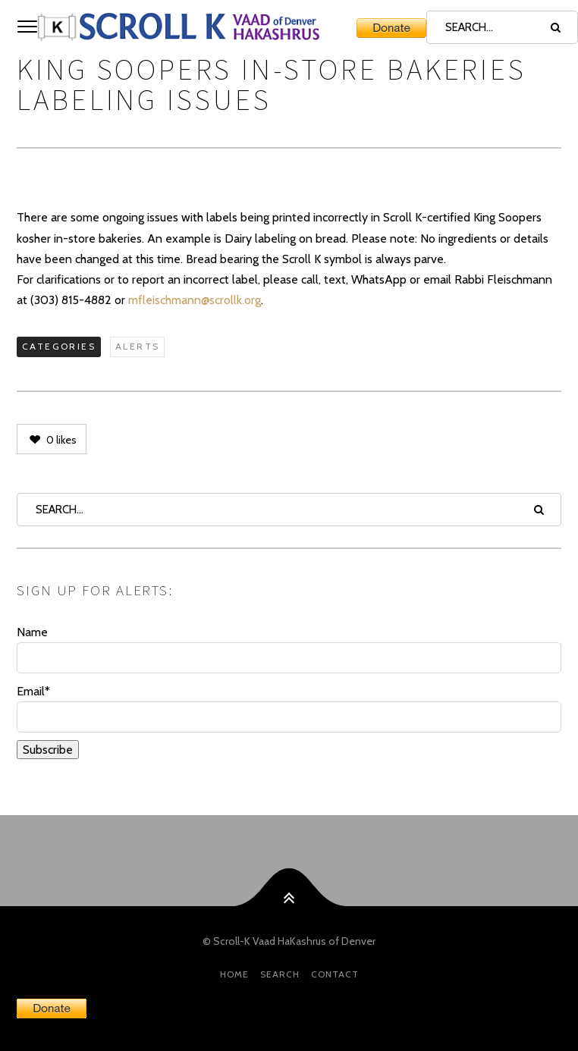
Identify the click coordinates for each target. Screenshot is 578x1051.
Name (289, 649)
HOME (234, 974)
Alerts (137, 346)
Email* (289, 708)
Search (280, 974)
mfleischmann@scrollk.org (194, 300)
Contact (335, 974)
